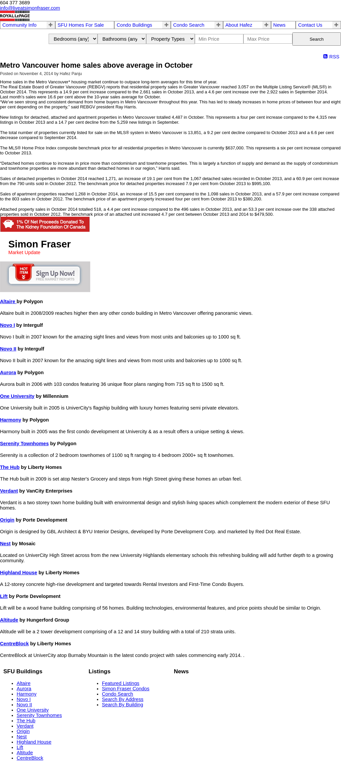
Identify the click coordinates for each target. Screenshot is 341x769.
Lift (4, 596)
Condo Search (188, 25)
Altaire (8, 301)
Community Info (19, 25)
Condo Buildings (134, 25)
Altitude (9, 620)
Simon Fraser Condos (126, 688)
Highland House (18, 572)
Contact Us (310, 25)
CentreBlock (14, 643)
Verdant (9, 491)
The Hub (10, 467)
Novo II (8, 348)
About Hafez (238, 25)
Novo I (7, 325)
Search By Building (122, 704)
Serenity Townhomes (24, 443)
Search (317, 39)
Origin (7, 520)
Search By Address (123, 699)
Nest (5, 543)
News (279, 25)
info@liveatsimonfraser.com (30, 8)
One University (17, 396)
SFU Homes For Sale (81, 25)
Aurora (8, 372)
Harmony (10, 420)
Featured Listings (120, 683)
